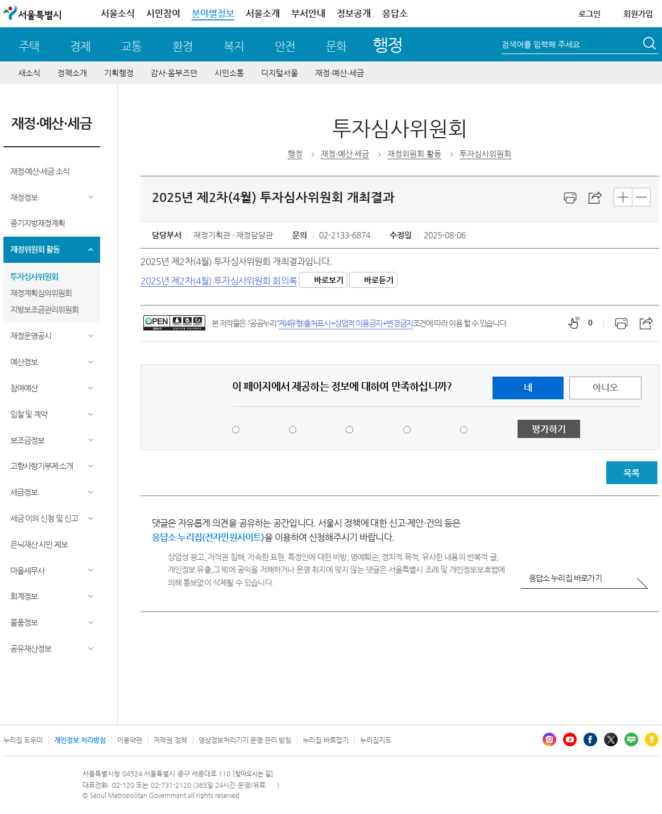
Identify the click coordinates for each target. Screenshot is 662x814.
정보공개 (354, 13)
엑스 (611, 739)
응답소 (395, 13)
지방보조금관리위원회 (44, 309)
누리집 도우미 (23, 740)
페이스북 (590, 739)
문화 (336, 46)
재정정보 (24, 197)
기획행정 (119, 72)
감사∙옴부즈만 (174, 72)
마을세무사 (27, 570)
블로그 (631, 739)
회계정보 (24, 596)
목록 (631, 473)
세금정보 (24, 492)
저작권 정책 (170, 740)
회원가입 (638, 13)
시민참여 (163, 13)
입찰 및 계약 (29, 414)
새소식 (29, 72)
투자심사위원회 (34, 276)
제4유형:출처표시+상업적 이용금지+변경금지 (346, 323)
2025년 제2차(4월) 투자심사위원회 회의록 (218, 280)
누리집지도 (375, 740)
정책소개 (72, 72)
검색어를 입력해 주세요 (541, 44)
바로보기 (329, 279)
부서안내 (308, 13)
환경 (182, 46)
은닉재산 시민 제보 (39, 544)
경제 (80, 46)
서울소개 (263, 13)
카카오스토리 (652, 739)
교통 (131, 46)
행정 (388, 45)
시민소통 (229, 72)
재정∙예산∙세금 (339, 72)
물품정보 (24, 622)
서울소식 (118, 13)
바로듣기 (379, 279)
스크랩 (595, 198)
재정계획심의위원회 (41, 292)
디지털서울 (279, 72)
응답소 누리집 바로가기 (565, 577)
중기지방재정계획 (37, 223)
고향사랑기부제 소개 (41, 465)
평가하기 (549, 429)
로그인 (589, 13)
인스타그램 (549, 739)
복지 (234, 46)
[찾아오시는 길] (253, 774)
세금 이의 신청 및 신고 (44, 518)
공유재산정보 (30, 648)
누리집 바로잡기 (325, 740)
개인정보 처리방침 (80, 740)
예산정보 (24, 361)
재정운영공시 (30, 335)
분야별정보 (213, 13)
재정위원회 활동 (35, 249)
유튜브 (570, 739)
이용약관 (129, 740)
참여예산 (24, 387)
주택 (29, 46)
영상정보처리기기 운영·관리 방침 (245, 740)
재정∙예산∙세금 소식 (40, 171)
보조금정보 (27, 440)
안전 (285, 46)
